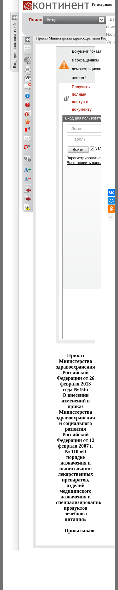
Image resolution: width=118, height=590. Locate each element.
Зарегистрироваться (84, 158)
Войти (78, 149)
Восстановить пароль (85, 163)
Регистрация (102, 4)
